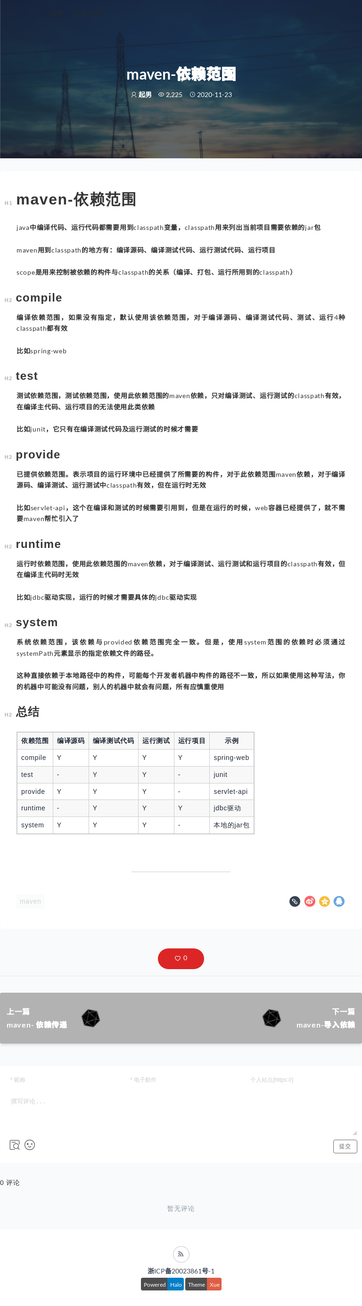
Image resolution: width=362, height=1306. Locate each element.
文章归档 (88, 13)
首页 (56, 13)
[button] (181, 958)
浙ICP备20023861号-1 (181, 1271)
